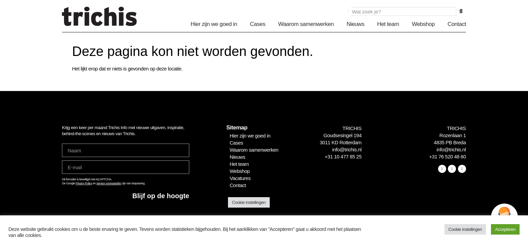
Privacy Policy (84, 183)
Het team (388, 24)
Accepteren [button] (505, 229)
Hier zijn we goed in (214, 24)
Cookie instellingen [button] (249, 202)
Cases (257, 24)
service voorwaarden (109, 183)
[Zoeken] (461, 11)
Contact (457, 24)
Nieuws (355, 24)
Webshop (423, 24)
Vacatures (240, 178)
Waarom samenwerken (306, 24)
